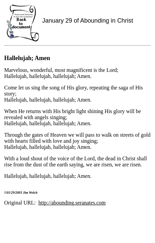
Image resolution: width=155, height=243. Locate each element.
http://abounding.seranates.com (72, 203)
